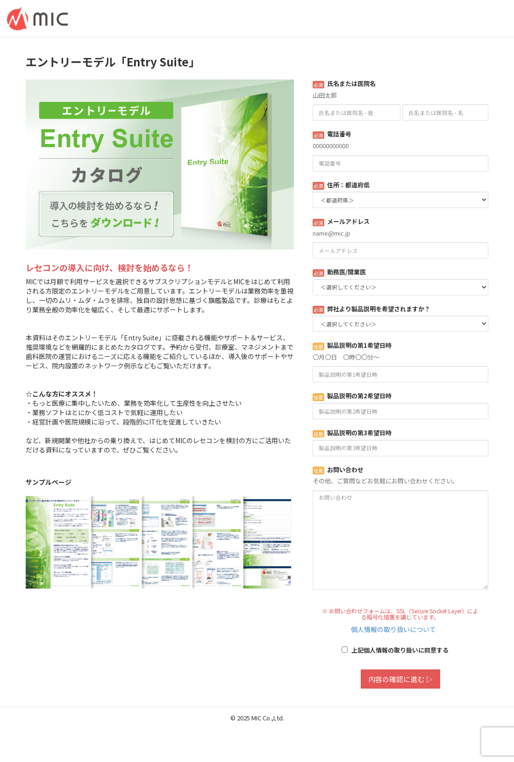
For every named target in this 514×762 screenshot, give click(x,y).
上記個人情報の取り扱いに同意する (395, 650)
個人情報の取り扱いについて (393, 629)
